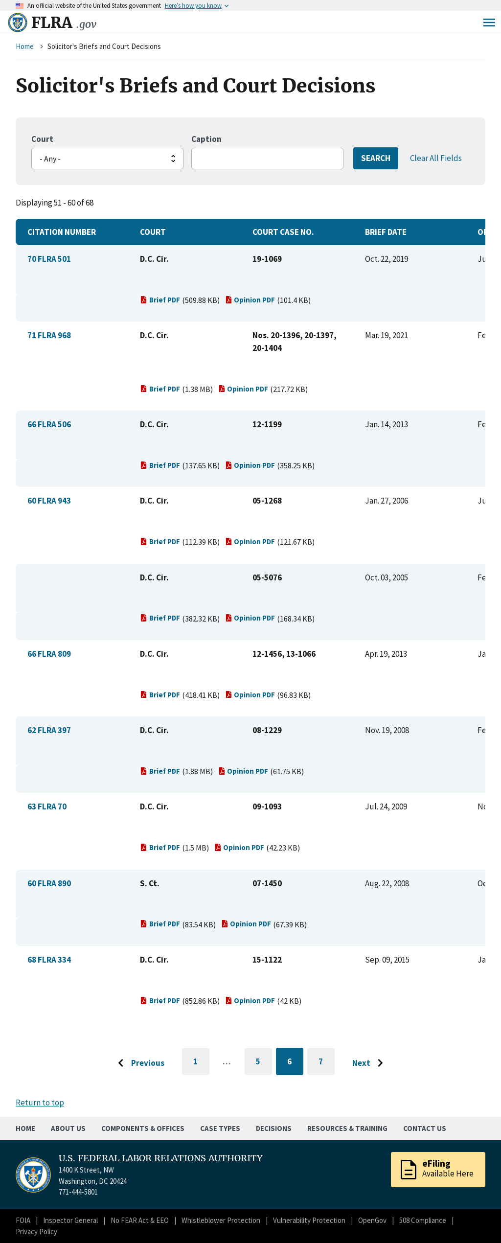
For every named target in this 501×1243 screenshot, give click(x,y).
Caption (206, 139)
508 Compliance (422, 1220)
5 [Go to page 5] (264, 1063)
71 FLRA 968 (49, 335)
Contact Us (424, 1128)
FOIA (23, 1220)
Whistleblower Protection (221, 1220)
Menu (489, 22)
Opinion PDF (250, 299)
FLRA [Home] (63, 22)
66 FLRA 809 (49, 653)
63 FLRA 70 (47, 806)
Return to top (40, 1102)
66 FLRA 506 (49, 424)
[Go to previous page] (138, 1063)
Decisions (274, 1128)
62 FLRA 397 (49, 730)
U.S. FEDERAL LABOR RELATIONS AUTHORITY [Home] (161, 1158)
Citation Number (61, 232)
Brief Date (386, 232)
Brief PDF (160, 299)
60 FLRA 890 (49, 883)
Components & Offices (142, 1128)
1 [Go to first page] (201, 1066)
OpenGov (372, 1220)
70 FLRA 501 (49, 258)
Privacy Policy (36, 1231)
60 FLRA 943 (49, 500)
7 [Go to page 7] (327, 1063)
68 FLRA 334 (49, 959)
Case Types (220, 1128)
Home (25, 46)
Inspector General (70, 1220)
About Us (68, 1128)
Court (42, 139)
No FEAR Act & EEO (140, 1220)
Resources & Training (347, 1128)
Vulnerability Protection (309, 1220)
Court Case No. (283, 232)
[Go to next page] (370, 1063)
